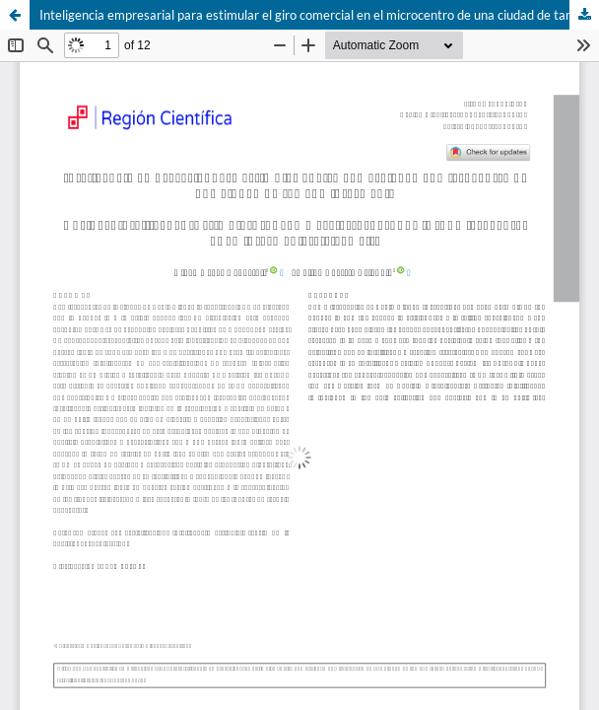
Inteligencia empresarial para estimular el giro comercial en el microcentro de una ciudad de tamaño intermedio (319, 15)
